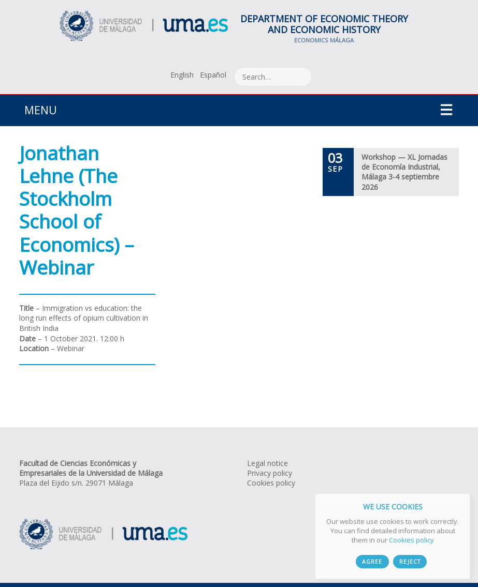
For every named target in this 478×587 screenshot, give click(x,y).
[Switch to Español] (213, 75)
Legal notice (267, 463)
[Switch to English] (182, 75)
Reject (409, 561)
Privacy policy (269, 473)
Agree (372, 561)
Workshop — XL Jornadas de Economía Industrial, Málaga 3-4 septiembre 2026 (404, 172)
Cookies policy (271, 483)
